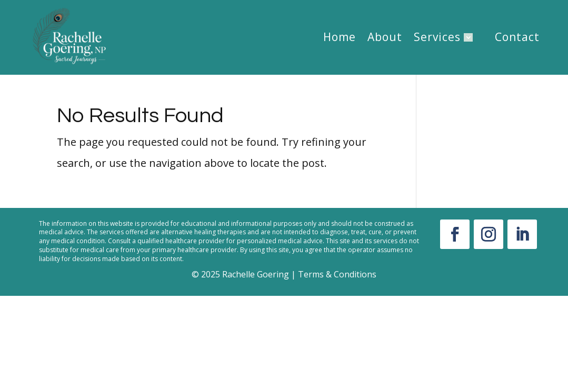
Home (339, 37)
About (384, 37)
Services (437, 37)
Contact (517, 37)
